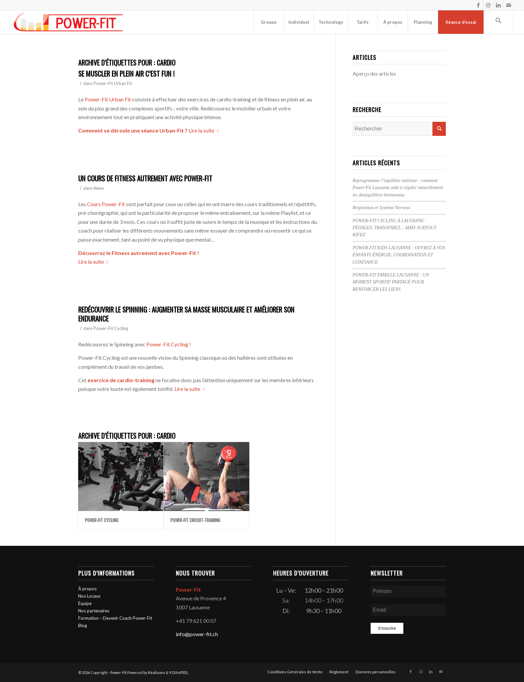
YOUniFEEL (178, 672)
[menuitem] (269, 22)
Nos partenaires (93, 610)
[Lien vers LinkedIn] (498, 5)
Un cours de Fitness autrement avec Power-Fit (145, 178)
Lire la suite (204, 130)
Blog (82, 625)
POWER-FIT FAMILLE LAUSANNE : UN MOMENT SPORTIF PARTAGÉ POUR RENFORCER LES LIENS (391, 282)
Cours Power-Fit (106, 204)
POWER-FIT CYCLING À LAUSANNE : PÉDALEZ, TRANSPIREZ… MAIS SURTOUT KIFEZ (394, 228)
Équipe (85, 603)
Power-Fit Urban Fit (113, 83)
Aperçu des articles (374, 73)
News (99, 188)
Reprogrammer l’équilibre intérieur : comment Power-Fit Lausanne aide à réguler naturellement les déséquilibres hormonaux (398, 187)
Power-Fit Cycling (111, 328)
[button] (499, 22)
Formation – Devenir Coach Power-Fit (115, 618)
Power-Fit (118, 672)
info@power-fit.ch (197, 634)
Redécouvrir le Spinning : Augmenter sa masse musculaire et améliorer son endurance (186, 314)
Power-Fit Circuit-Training (195, 520)
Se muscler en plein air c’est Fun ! (126, 73)
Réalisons (156, 672)
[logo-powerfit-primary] (68, 22)
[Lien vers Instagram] (488, 5)
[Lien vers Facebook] (478, 5)
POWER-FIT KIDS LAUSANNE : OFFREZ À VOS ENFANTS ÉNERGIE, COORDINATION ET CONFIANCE (399, 255)
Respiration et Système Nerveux (381, 207)
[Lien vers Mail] (509, 5)
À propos (87, 588)
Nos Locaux (89, 596)
